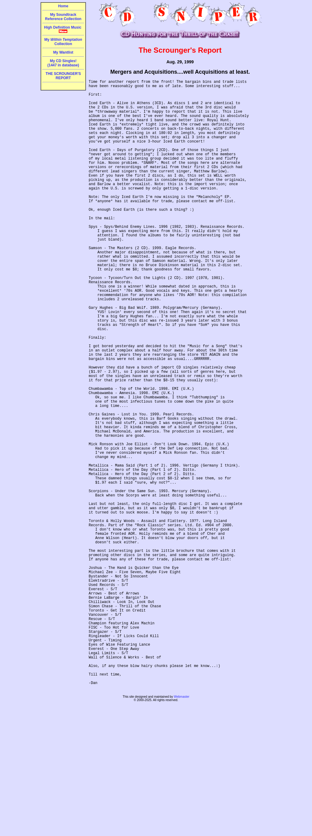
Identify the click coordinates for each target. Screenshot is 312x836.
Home (63, 6)
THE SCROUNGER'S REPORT (63, 76)
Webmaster (181, 827)
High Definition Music (63, 29)
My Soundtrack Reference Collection (63, 16)
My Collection (63, 41)
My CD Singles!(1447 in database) (63, 63)
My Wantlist (63, 52)
